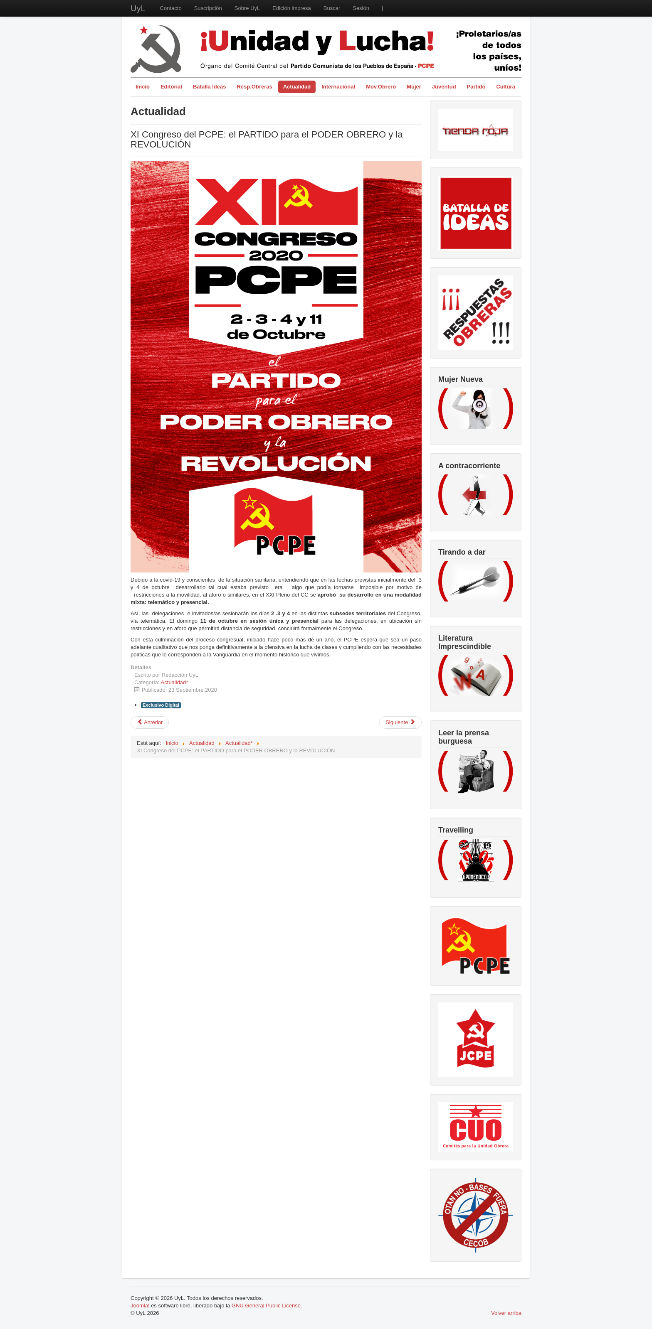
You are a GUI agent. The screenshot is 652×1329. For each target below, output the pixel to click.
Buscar (332, 8)
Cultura (505, 87)
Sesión (361, 8)
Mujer (414, 87)
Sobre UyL (247, 8)
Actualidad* (174, 682)
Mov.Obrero (381, 87)
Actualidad (297, 87)
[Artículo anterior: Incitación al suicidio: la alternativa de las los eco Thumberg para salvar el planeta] (150, 722)
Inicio (143, 87)
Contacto (171, 8)
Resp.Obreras (254, 87)
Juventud (444, 87)
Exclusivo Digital (161, 705)
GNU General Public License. (267, 1305)
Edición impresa (291, 8)
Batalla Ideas (209, 87)
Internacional (338, 87)
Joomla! (140, 1305)
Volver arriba (506, 1313)
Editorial (171, 87)
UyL (138, 8)
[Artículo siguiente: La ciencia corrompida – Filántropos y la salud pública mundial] (400, 722)
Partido (476, 87)
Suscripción (208, 8)
